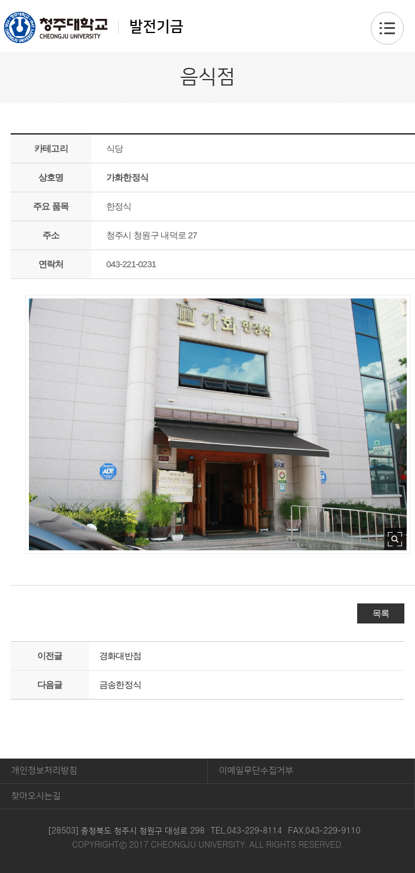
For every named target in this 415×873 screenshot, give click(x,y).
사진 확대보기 (395, 538)
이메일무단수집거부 (256, 771)
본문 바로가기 (207, 0)
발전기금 (94, 27)
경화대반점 (120, 656)
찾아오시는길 (36, 796)
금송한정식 (120, 685)
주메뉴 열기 (387, 28)
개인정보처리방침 (44, 771)
